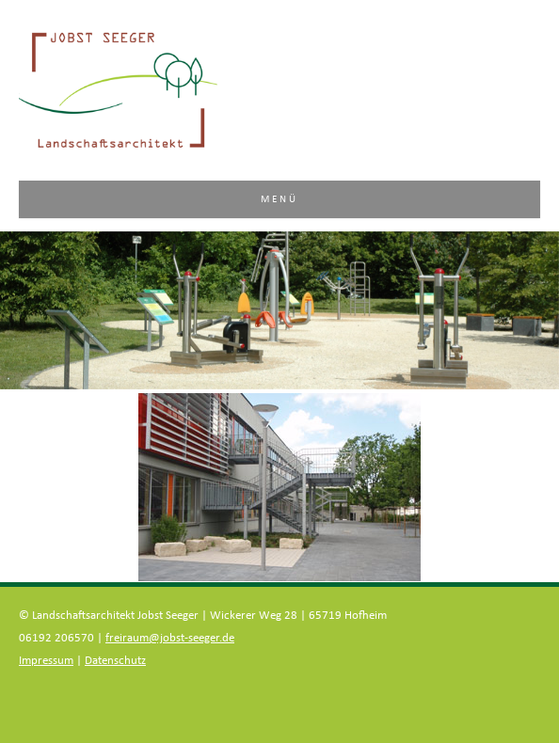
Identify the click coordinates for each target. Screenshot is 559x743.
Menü (280, 199)
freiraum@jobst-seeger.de (169, 638)
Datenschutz (115, 661)
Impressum (46, 661)
